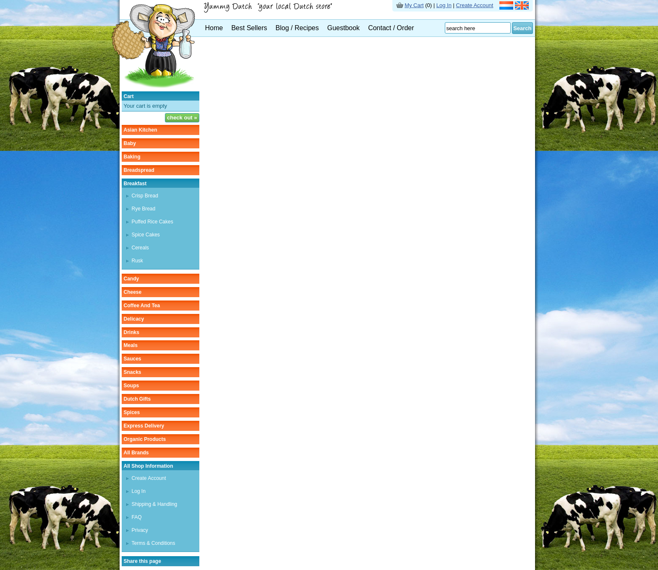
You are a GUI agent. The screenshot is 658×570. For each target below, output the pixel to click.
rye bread (144, 209)
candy (131, 279)
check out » (182, 117)
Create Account (475, 5)
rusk (137, 261)
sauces (132, 359)
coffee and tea (142, 305)
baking (132, 157)
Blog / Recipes (297, 27)
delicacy (134, 319)
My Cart (414, 5)
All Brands (136, 453)
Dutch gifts (137, 399)
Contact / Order (391, 27)
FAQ (137, 517)
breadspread (139, 170)
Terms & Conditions (153, 543)
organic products (145, 439)
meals (131, 345)
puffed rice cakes (152, 222)
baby (130, 143)
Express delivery (144, 426)
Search (522, 28)
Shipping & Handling (155, 504)
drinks (131, 332)
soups (131, 386)
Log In (444, 5)
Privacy (140, 530)
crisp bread (145, 196)
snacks (132, 372)
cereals (140, 248)
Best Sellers (249, 27)
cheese (133, 292)
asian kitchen (140, 130)
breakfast (135, 184)
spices (132, 412)
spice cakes (146, 235)
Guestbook (343, 27)
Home (214, 27)
